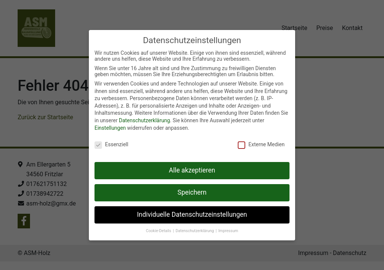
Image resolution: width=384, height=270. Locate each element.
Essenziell (111, 144)
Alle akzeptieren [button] (192, 170)
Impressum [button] (228, 230)
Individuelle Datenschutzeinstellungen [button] (192, 214)
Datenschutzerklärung (144, 120)
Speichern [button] (191, 192)
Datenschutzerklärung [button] (195, 230)
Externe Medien (261, 144)
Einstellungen (110, 128)
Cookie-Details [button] (159, 230)
